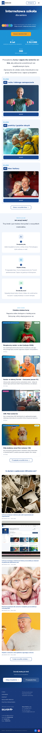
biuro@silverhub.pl (9, 715)
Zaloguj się (31, 3)
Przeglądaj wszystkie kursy (21, 460)
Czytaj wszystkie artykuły (21, 659)
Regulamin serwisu (8, 699)
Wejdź (21, 114)
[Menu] (38, 2)
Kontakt (4, 697)
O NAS (3, 692)
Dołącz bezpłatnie (21, 34)
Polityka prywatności (8, 702)
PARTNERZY (5, 694)
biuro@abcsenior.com (30, 711)
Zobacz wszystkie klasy (21, 207)
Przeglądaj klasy (31, 680)
